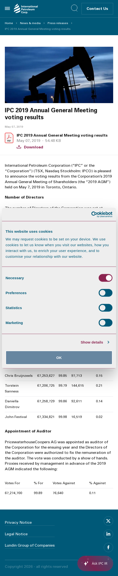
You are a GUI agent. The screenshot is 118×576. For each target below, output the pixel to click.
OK (59, 357)
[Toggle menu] (7, 8)
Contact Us (97, 8)
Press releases (58, 23)
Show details (92, 342)
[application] (93, 563)
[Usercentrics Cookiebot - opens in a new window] (91, 214)
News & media (30, 23)
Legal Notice (16, 534)
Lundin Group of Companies (30, 545)
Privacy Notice (18, 522)
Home (9, 23)
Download (30, 147)
